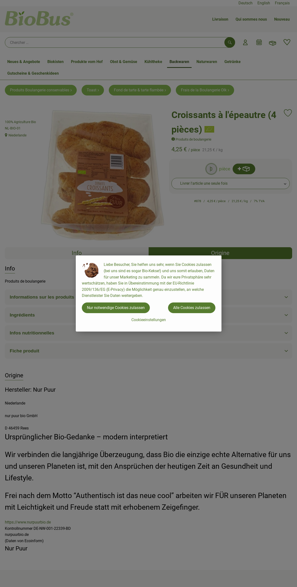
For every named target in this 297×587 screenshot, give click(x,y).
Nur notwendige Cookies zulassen (116, 307)
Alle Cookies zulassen (191, 307)
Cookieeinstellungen (148, 319)
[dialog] (148, 293)
